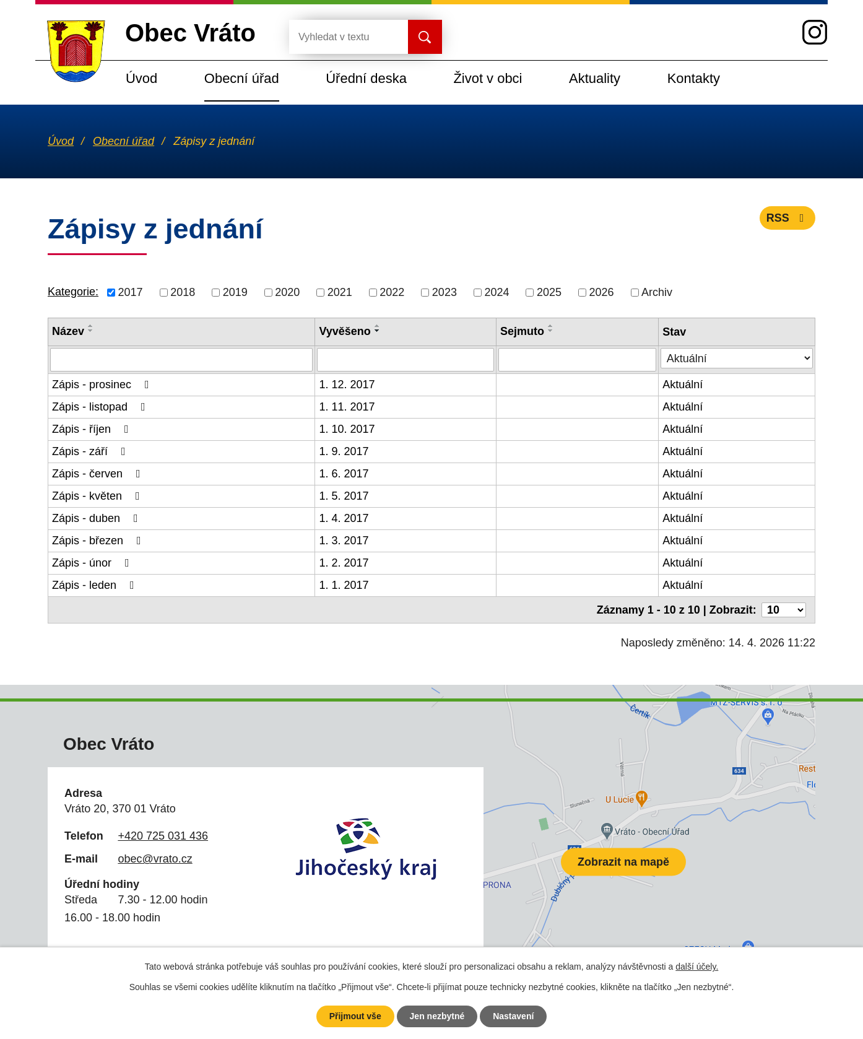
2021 (339, 292)
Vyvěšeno (344, 331)
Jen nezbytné (437, 1016)
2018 (182, 292)
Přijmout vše (355, 1016)
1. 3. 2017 (343, 540)
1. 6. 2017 (343, 473)
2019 (235, 292)
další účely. (696, 967)
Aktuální (682, 384)
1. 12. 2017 (347, 384)
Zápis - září (91, 451)
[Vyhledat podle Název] (181, 360)
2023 (444, 292)
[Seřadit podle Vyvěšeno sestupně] (377, 330)
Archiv (656, 292)
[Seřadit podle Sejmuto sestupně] (551, 330)
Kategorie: (73, 291)
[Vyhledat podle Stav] (737, 358)
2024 (496, 292)
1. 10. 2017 (347, 429)
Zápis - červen (98, 473)
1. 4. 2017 (343, 518)
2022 (391, 292)
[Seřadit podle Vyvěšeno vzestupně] (377, 325)
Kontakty (693, 78)
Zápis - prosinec (103, 384)
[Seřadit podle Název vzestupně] (91, 325)
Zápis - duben (97, 518)
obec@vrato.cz (155, 859)
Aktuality (594, 78)
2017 (130, 292)
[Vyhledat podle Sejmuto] (577, 360)
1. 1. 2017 (343, 585)
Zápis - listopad (101, 407)
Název (68, 331)
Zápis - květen (98, 496)
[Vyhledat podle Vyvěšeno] (405, 360)
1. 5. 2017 (343, 496)
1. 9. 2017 (343, 451)
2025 (549, 292)
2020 (287, 292)
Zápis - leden (95, 585)
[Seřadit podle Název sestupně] (91, 330)
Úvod (141, 78)
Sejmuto (522, 331)
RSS (787, 218)
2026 (601, 292)
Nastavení (513, 1016)
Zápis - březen (99, 540)
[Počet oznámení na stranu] (783, 609)
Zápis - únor (93, 563)
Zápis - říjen (93, 429)
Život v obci (487, 78)
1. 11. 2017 (347, 407)
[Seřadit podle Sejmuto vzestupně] (551, 325)
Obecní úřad (241, 78)
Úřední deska (366, 78)
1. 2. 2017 (343, 563)
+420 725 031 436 (163, 836)
